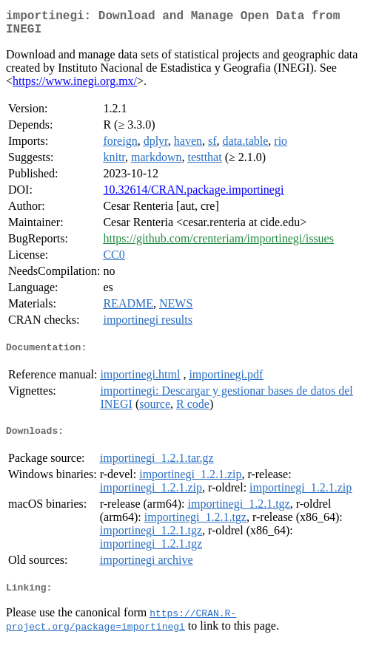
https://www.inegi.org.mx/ (75, 87)
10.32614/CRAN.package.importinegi (193, 195)
